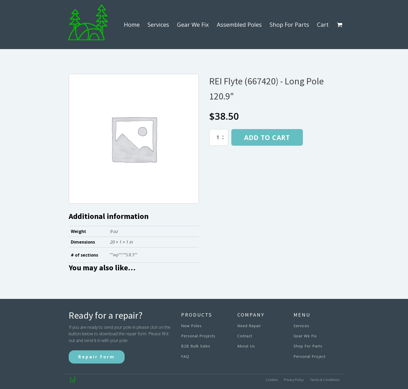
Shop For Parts (289, 24)
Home (132, 24)
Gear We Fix (193, 24)
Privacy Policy (294, 380)
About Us (246, 346)
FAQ (185, 356)
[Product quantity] (218, 137)
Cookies (272, 380)
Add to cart (267, 137)
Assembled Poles (239, 24)
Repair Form (96, 357)
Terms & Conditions (324, 380)
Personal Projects (198, 336)
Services (158, 24)
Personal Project (310, 356)
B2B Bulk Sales (195, 346)
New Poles (191, 326)
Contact (244, 336)
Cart (323, 24)
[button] (341, 25)
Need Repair (249, 326)
